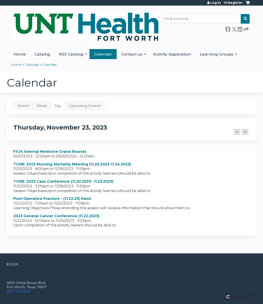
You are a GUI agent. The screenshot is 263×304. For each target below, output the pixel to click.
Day (59, 107)
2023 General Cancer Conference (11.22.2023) (56, 216)
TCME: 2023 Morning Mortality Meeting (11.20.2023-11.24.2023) (72, 164)
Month (23, 106)
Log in (215, 2)
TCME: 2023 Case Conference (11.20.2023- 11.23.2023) (63, 181)
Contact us (131, 54)
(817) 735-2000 (19, 291)
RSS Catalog (71, 54)
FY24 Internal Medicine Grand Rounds (49, 151)
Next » (245, 132)
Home (19, 54)
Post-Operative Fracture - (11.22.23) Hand (52, 198)
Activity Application (172, 54)
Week (42, 106)
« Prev (237, 132)
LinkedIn (240, 28)
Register (235, 2)
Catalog (42, 54)
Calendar (103, 54)
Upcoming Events (85, 106)
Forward (246, 28)
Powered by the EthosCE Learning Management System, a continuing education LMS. (240, 297)
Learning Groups (216, 54)
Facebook (228, 28)
